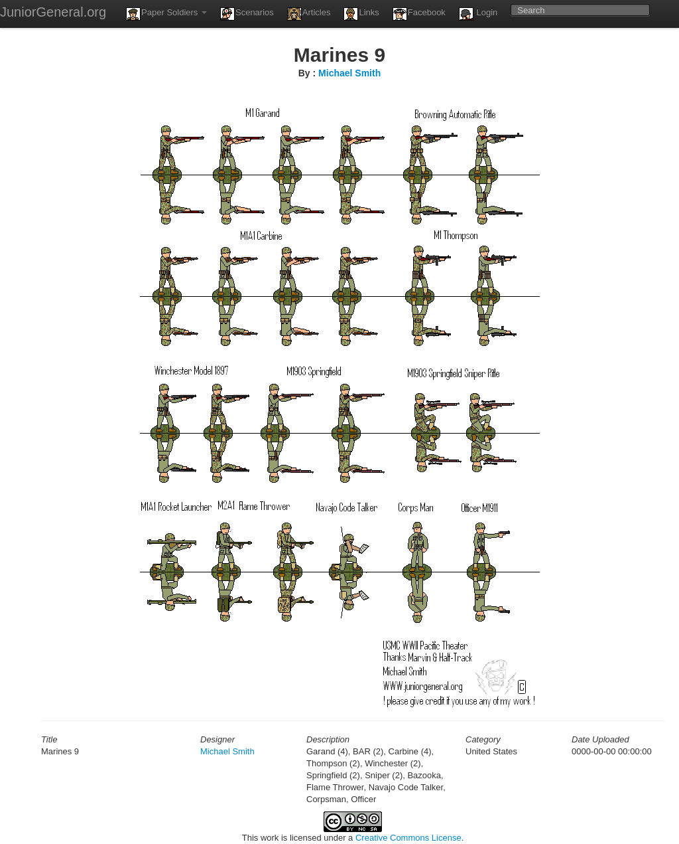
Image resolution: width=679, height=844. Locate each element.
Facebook (419, 14)
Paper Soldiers (166, 14)
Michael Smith (349, 73)
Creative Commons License (408, 838)
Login (478, 14)
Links (361, 14)
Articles (309, 14)
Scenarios (247, 14)
